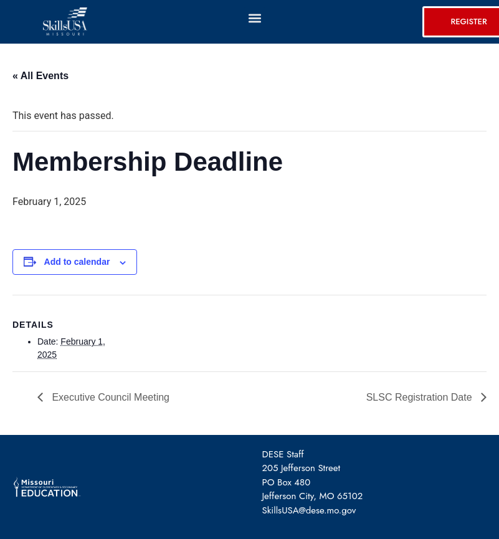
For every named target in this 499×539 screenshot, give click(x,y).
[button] (254, 17)
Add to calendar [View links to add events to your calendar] (77, 262)
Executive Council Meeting (109, 397)
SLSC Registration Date (420, 397)
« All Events (40, 75)
